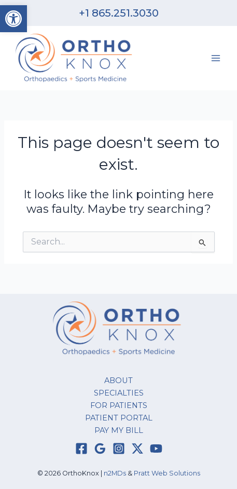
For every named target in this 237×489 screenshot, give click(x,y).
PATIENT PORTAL (118, 418)
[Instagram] (119, 448)
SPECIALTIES (119, 393)
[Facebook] (81, 448)
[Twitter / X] (137, 448)
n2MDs (115, 473)
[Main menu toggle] (216, 58)
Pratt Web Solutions (167, 473)
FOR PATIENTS (118, 405)
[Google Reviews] (100, 448)
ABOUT (118, 380)
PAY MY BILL (118, 430)
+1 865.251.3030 (119, 13)
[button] (13, 18)
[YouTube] (156, 448)
